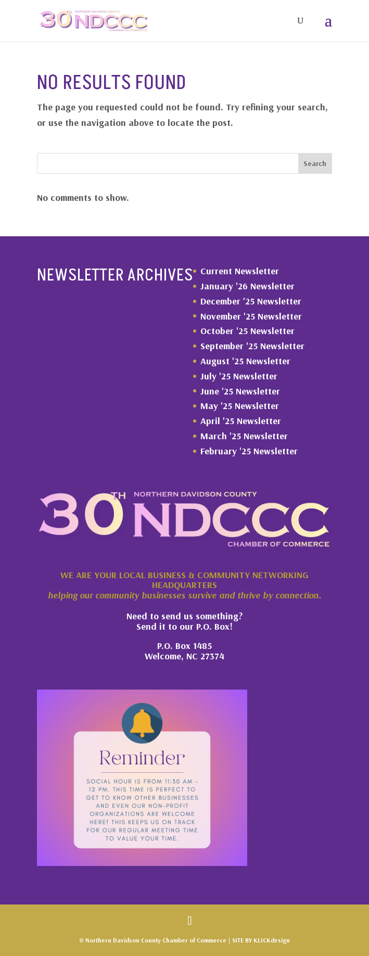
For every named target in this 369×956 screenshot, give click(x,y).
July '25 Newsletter (238, 376)
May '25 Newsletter (239, 406)
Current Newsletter (239, 271)
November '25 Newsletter (251, 316)
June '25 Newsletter (240, 391)
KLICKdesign (271, 940)
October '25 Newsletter (247, 331)
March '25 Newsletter (244, 436)
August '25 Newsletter (245, 361)
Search (314, 163)
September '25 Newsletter (252, 346)
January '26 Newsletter (247, 286)
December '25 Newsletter (250, 301)
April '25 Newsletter (240, 421)
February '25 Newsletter (249, 451)
